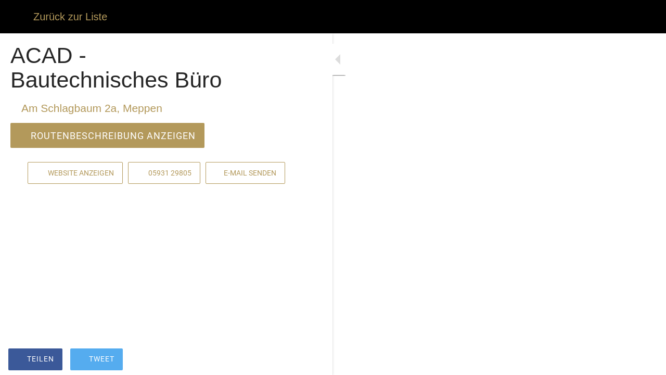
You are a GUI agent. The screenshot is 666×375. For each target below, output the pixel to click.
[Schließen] (16, 16)
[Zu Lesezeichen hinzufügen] (266, 360)
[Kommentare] (291, 360)
